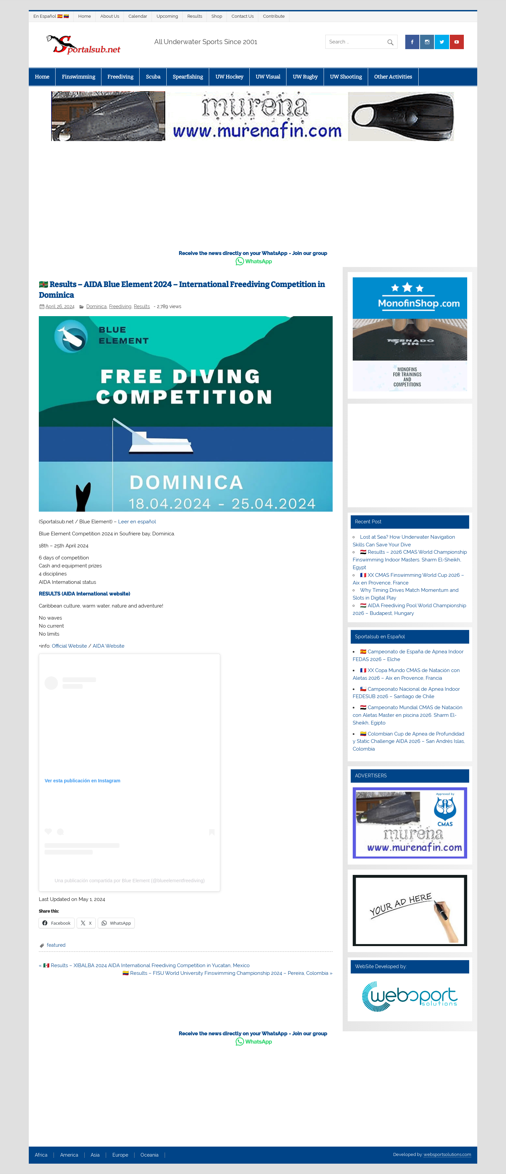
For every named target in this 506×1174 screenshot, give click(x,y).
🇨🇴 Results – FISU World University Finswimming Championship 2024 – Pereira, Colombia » (227, 973)
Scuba (153, 77)
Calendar (138, 16)
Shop (217, 16)
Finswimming (78, 77)
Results (194, 16)
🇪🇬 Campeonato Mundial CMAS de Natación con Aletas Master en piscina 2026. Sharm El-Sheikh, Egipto (407, 715)
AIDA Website (108, 646)
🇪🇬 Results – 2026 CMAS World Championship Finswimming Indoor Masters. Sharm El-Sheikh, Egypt (410, 559)
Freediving (120, 77)
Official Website (69, 646)
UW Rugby (305, 77)
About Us (109, 16)
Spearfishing (188, 77)
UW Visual (268, 77)
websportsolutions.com (447, 1154)
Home (84, 16)
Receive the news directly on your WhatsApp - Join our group (253, 253)
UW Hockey (229, 77)
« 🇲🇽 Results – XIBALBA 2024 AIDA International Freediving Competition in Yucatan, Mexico (144, 965)
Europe (120, 1155)
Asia (95, 1155)
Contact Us (243, 16)
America (69, 1155)
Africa (41, 1155)
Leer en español (137, 522)
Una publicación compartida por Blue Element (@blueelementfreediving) (129, 880)
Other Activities (393, 77)
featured (56, 945)
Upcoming (167, 16)
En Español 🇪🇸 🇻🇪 (51, 16)
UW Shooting (346, 77)
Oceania (150, 1155)
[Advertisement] (253, 194)
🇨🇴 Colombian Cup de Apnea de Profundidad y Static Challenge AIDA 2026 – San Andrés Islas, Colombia (409, 741)
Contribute (274, 16)
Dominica (96, 306)
